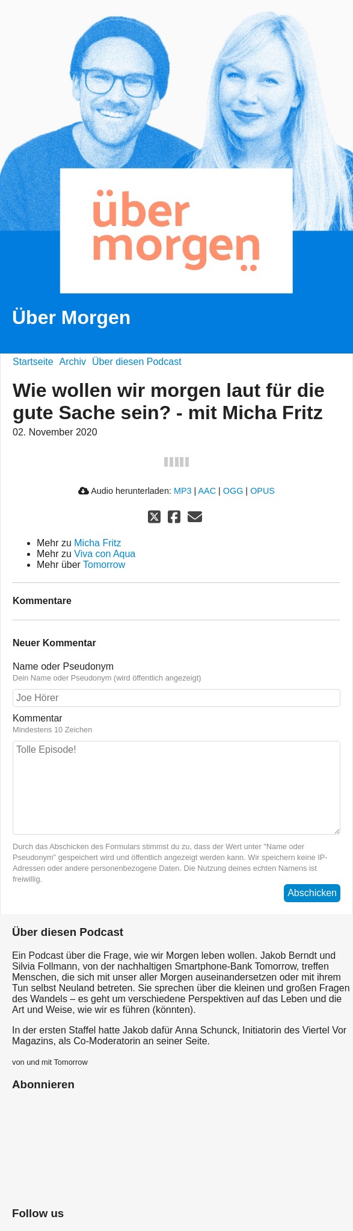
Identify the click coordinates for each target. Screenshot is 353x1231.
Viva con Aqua (104, 554)
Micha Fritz (97, 543)
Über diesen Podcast (137, 362)
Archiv (73, 362)
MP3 (183, 491)
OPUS (262, 491)
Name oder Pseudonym (63, 666)
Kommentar (38, 718)
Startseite (33, 362)
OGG (233, 491)
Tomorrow (104, 564)
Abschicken (312, 893)
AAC (207, 491)
